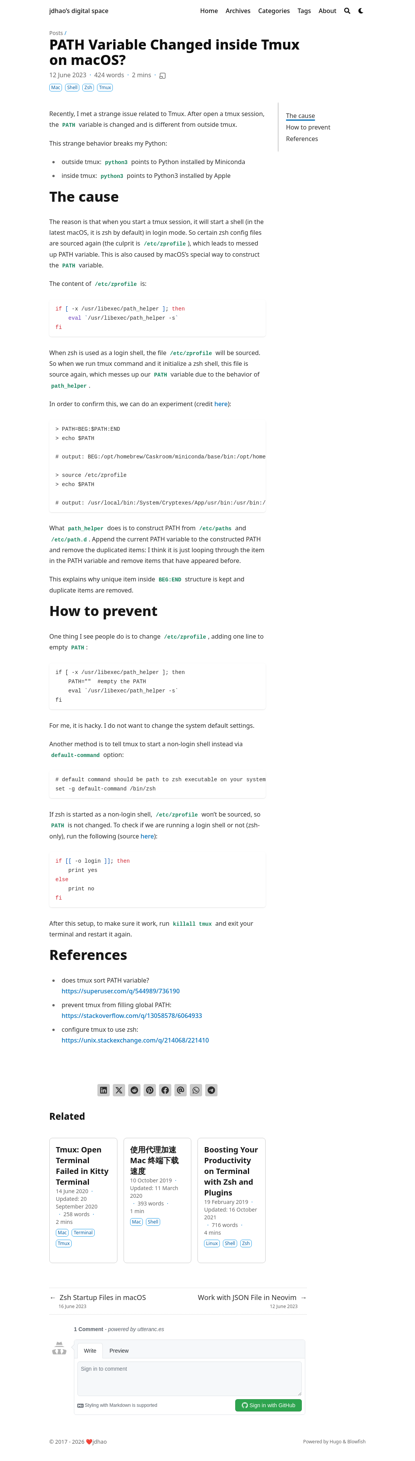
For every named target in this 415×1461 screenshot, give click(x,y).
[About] (327, 10)
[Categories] (274, 10)
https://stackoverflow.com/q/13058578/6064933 (132, 1015)
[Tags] (304, 10)
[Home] (209, 10)
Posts (56, 33)
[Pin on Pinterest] (150, 1090)
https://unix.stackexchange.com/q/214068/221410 (135, 1040)
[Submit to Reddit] (134, 1090)
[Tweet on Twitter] (119, 1090)
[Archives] (238, 10)
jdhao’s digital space (79, 11)
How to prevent (308, 127)
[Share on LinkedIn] (103, 1090)
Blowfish (356, 1441)
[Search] (347, 11)
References (302, 138)
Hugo (335, 1441)
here (221, 404)
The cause (300, 115)
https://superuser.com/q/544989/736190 (121, 991)
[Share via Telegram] (211, 1090)
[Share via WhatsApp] (196, 1090)
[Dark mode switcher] (361, 11)
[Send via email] (180, 1090)
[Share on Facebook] (165, 1090)
